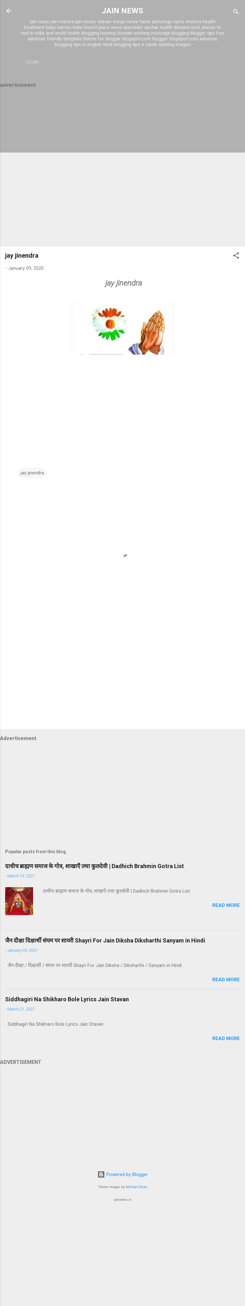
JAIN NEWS (122, 10)
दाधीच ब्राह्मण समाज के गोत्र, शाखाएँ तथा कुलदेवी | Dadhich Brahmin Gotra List (94, 866)
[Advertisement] (122, 168)
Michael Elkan (136, 1187)
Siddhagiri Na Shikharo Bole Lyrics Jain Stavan (67, 999)
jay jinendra (21, 255)
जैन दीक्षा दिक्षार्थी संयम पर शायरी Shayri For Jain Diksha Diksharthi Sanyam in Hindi (105, 940)
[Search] (236, 13)
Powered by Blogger (122, 1174)
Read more (226, 905)
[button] (236, 257)
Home (32, 62)
